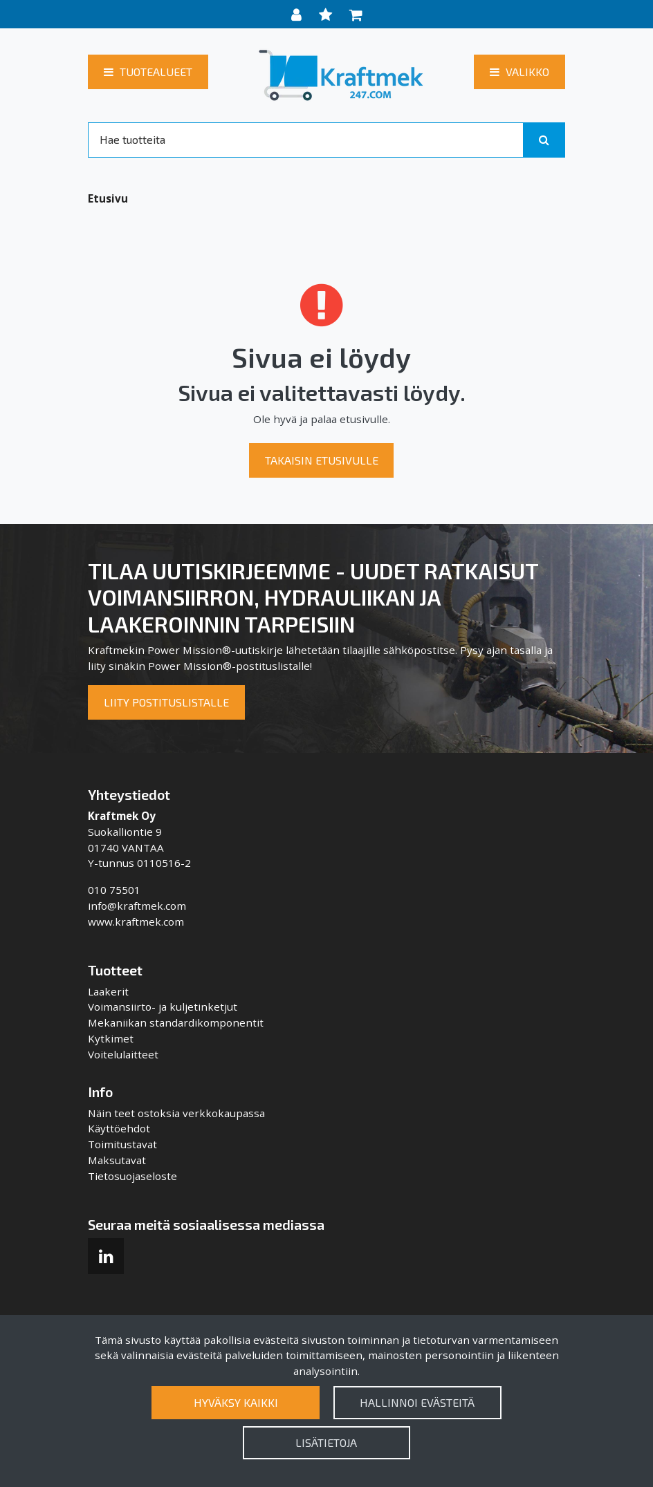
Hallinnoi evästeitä (417, 1402)
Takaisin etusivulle (321, 460)
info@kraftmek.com (137, 906)
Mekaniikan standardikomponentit (176, 1022)
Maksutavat (117, 1160)
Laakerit (108, 991)
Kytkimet (111, 1038)
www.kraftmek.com (136, 921)
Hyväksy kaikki (236, 1402)
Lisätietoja (326, 1442)
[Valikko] (519, 72)
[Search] (306, 139)
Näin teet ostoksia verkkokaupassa (176, 1113)
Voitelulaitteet (123, 1054)
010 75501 (114, 890)
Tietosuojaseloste (132, 1176)
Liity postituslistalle (166, 702)
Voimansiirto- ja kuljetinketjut (162, 1006)
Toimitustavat (122, 1144)
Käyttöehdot (119, 1128)
